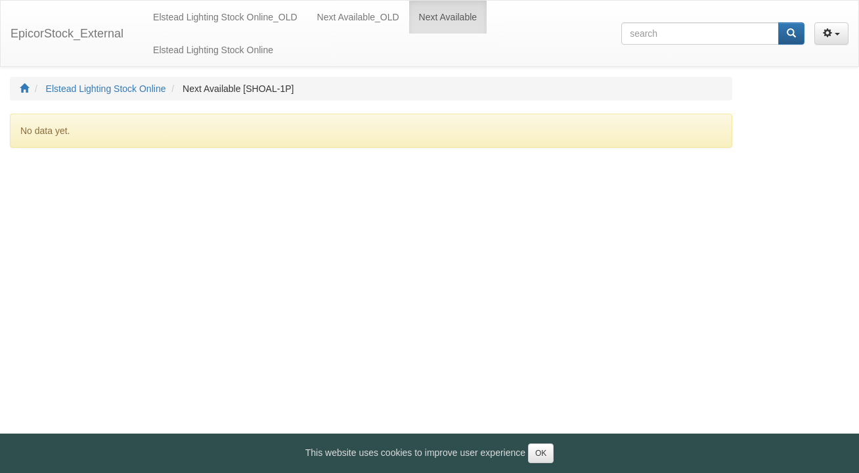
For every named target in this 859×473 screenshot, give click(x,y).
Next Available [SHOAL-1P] (238, 88)
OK (540, 453)
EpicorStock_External (67, 33)
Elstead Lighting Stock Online (106, 88)
